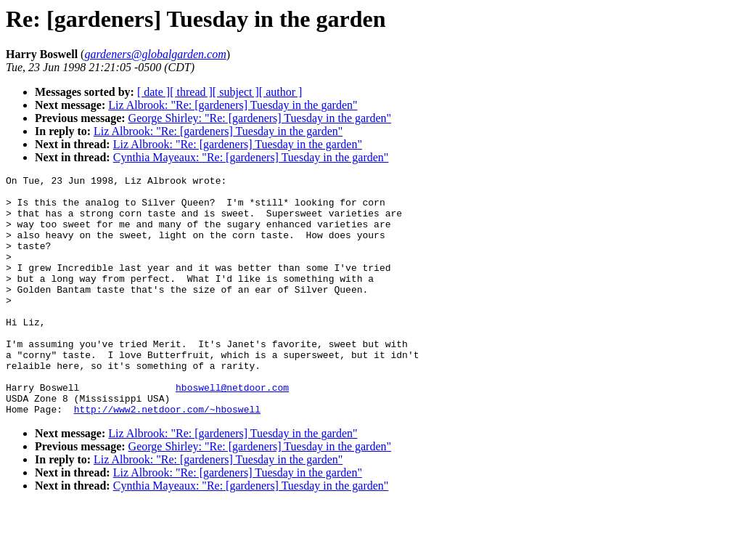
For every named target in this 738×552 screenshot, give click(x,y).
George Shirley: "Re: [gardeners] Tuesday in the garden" (259, 118)
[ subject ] (236, 92)
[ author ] (281, 92)
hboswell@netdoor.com (232, 430)
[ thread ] (191, 92)
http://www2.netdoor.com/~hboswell (167, 456)
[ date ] (153, 92)
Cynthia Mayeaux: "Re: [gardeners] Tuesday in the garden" (251, 157)
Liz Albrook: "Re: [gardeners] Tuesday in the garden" (232, 105)
